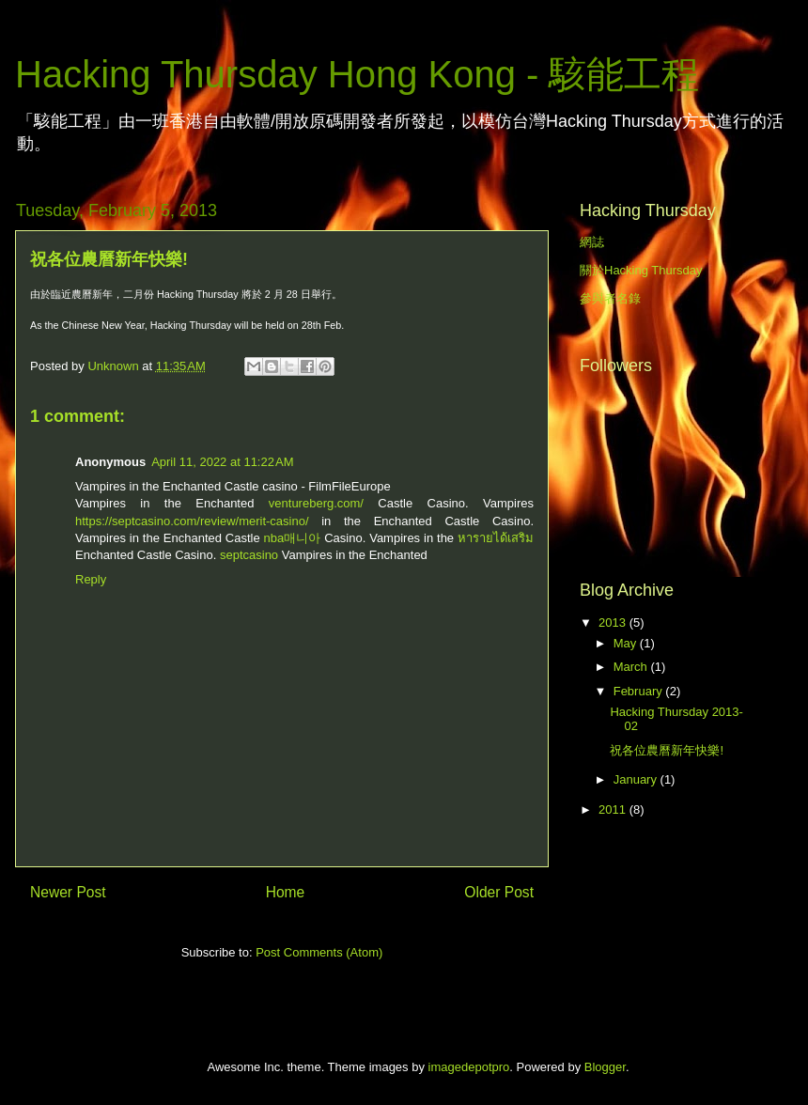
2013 (613, 622)
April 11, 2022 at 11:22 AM (222, 462)
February (640, 691)
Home (285, 892)
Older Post (499, 892)
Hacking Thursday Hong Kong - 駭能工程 (357, 74)
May (627, 643)
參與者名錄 (610, 298)
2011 (613, 809)
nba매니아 (292, 538)
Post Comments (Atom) (319, 952)
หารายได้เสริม (496, 538)
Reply (90, 579)
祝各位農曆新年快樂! (666, 750)
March (632, 667)
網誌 (592, 242)
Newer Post (68, 892)
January (637, 779)
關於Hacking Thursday (641, 270)
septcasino (249, 555)
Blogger (605, 1067)
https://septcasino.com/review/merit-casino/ (192, 521)
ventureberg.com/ (316, 503)
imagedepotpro (469, 1067)
